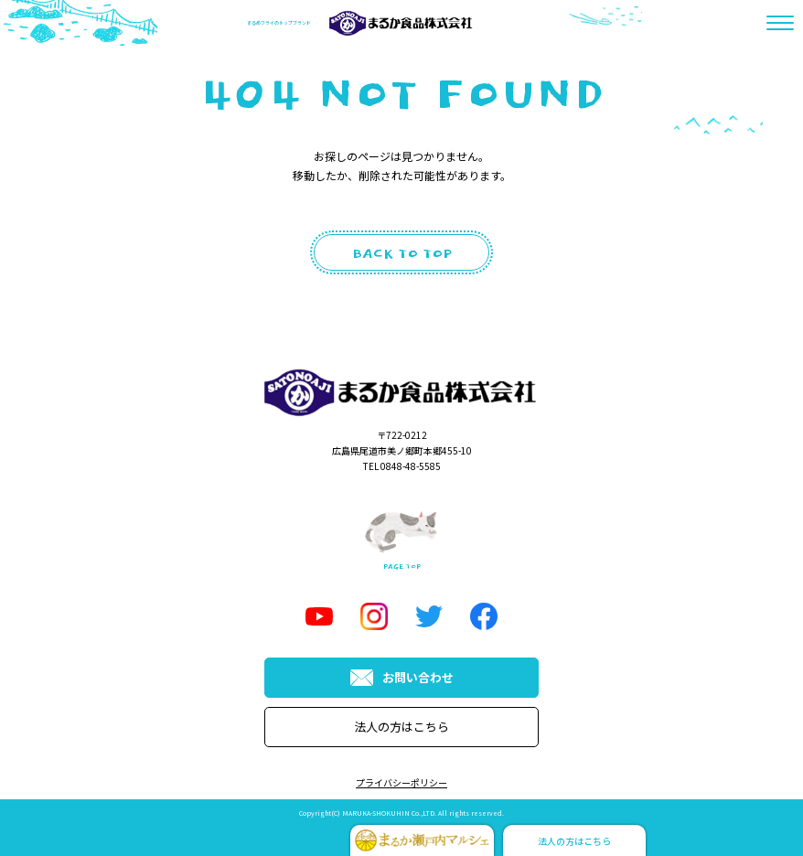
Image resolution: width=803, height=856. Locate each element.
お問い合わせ (402, 677)
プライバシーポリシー (401, 782)
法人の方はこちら (401, 726)
